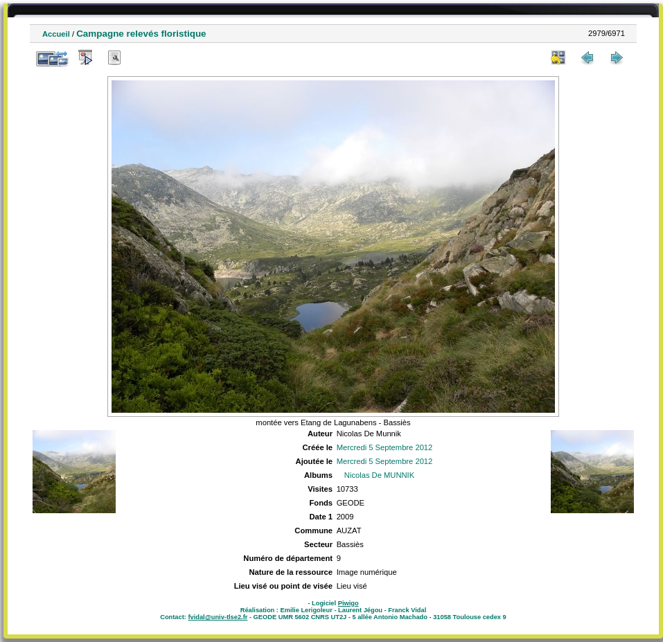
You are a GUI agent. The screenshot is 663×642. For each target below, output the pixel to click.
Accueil (56, 34)
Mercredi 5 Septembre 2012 (385, 447)
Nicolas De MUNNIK (379, 475)
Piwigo (348, 603)
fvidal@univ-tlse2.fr (217, 617)
